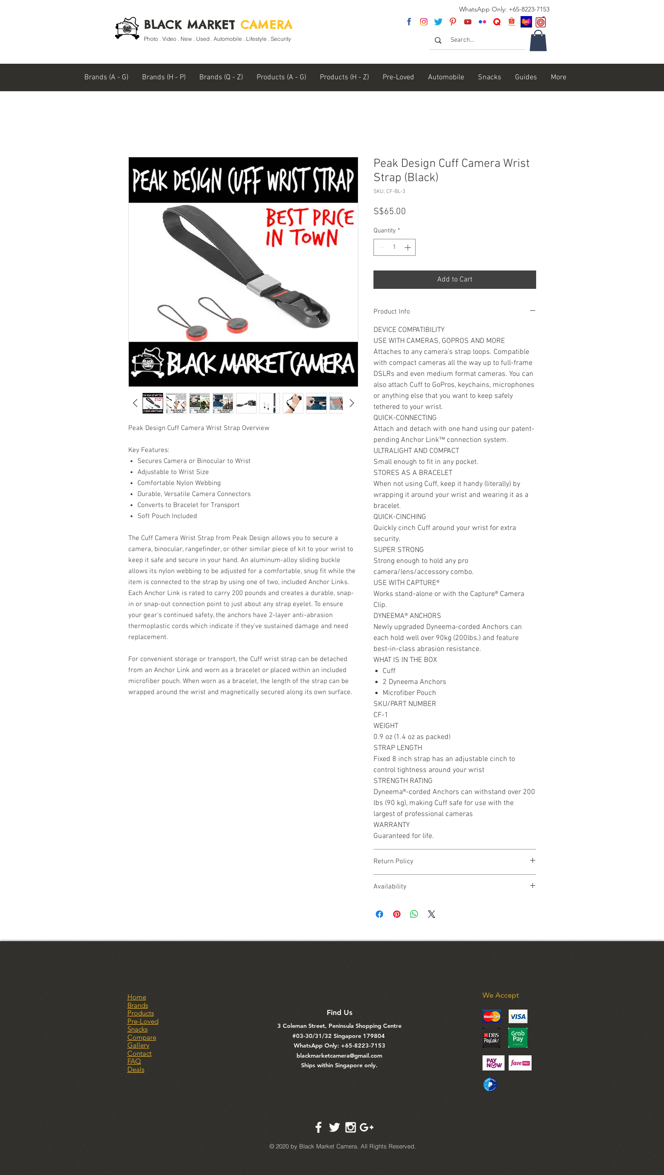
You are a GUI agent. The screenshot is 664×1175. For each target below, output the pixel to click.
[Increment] (408, 247)
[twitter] (438, 22)
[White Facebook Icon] (318, 1127)
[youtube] (467, 22)
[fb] (409, 22)
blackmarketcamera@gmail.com (339, 1055)
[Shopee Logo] (511, 22)
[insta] (423, 22)
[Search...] (478, 40)
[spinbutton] (394, 247)
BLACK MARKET (218, 24)
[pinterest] (453, 22)
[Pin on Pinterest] (396, 914)
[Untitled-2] (497, 22)
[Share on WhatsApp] (414, 914)
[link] (538, 40)
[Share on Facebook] (379, 914)
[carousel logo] (541, 22)
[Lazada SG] (526, 22)
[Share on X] (431, 914)
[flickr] (482, 22)
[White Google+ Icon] (366, 1127)
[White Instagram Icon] (350, 1127)
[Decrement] (380, 247)
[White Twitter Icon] (334, 1127)
